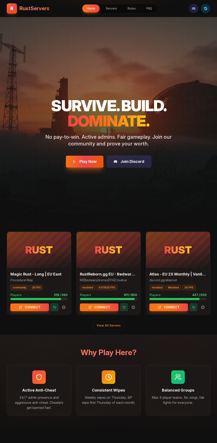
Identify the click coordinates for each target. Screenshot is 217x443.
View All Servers (109, 325)
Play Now (85, 161)
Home (91, 8)
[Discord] (193, 8)
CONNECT (29, 307)
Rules (132, 8)
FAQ (149, 8)
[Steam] (205, 8)
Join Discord (129, 161)
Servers (111, 8)
